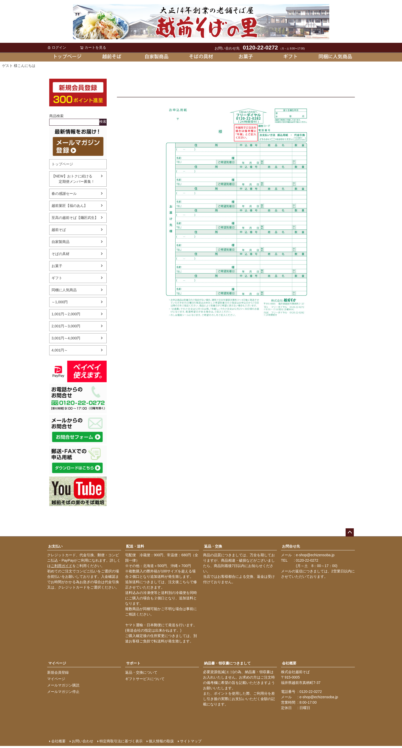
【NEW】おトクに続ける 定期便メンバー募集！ (73, 179)
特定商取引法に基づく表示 (121, 741)
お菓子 (57, 266)
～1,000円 (60, 302)
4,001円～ (60, 350)
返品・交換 (213, 546)
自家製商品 (60, 242)
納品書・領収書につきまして (227, 663)
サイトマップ (191, 741)
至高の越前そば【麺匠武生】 (75, 218)
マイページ (57, 663)
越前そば (59, 230)
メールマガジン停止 (63, 692)
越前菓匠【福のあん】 (69, 206)
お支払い (55, 546)
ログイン (56, 47)
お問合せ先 (291, 546)
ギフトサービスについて (145, 679)
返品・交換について (141, 672)
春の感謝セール (64, 193)
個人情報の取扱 (161, 741)
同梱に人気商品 (64, 290)
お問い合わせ (82, 741)
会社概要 (289, 663)
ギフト (57, 278)
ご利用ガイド (61, 566)
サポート (133, 663)
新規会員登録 (58, 672)
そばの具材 (60, 254)
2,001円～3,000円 (66, 326)
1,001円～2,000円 (66, 314)
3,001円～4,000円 (66, 338)
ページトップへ (350, 532)
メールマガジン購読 (63, 685)
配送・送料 (135, 546)
